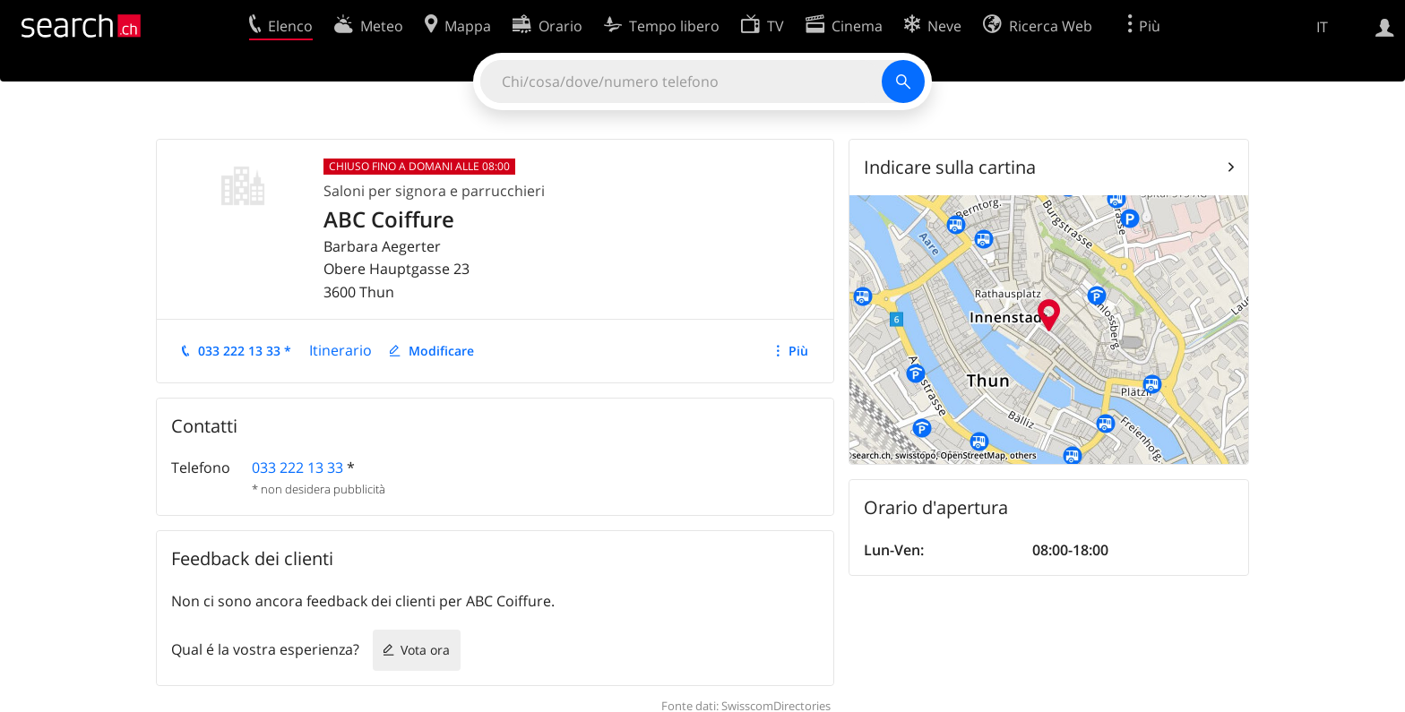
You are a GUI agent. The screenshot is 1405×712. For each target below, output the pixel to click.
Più (798, 350)
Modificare (441, 350)
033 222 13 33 (297, 467)
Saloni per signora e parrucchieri (434, 191)
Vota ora (425, 649)
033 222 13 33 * (244, 350)
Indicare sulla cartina (950, 167)
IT (1322, 27)
